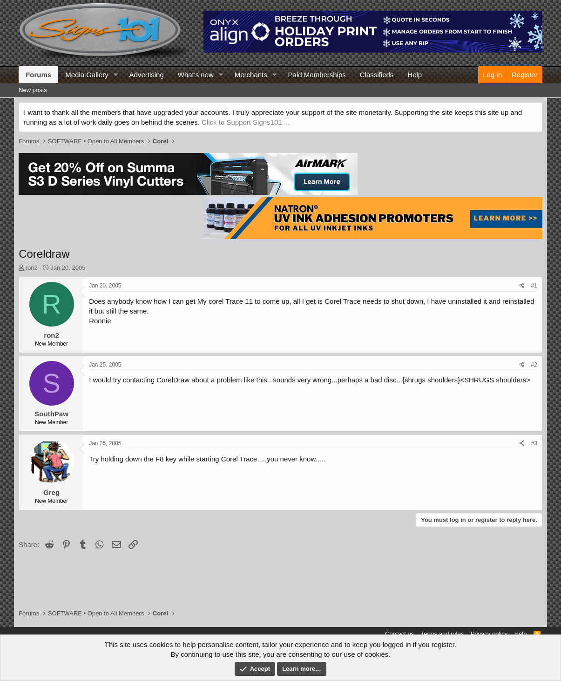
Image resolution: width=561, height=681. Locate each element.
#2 (534, 364)
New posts (33, 90)
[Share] (522, 285)
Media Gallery (86, 75)
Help (414, 75)
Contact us (399, 633)
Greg (51, 492)
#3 (534, 443)
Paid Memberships (317, 75)
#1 (534, 285)
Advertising (146, 75)
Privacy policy (489, 633)
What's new (196, 75)
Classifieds (377, 75)
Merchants (251, 75)
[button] (115, 74)
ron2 (32, 267)
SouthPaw (51, 414)
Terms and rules (442, 633)
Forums (38, 75)
